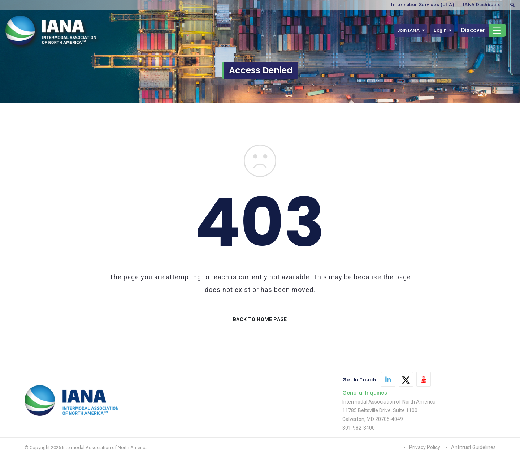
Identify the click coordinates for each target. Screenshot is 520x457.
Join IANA (408, 30)
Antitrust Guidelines (473, 447)
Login (440, 30)
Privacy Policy (424, 447)
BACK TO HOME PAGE (260, 319)
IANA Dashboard (482, 4)
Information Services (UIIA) (422, 4)
